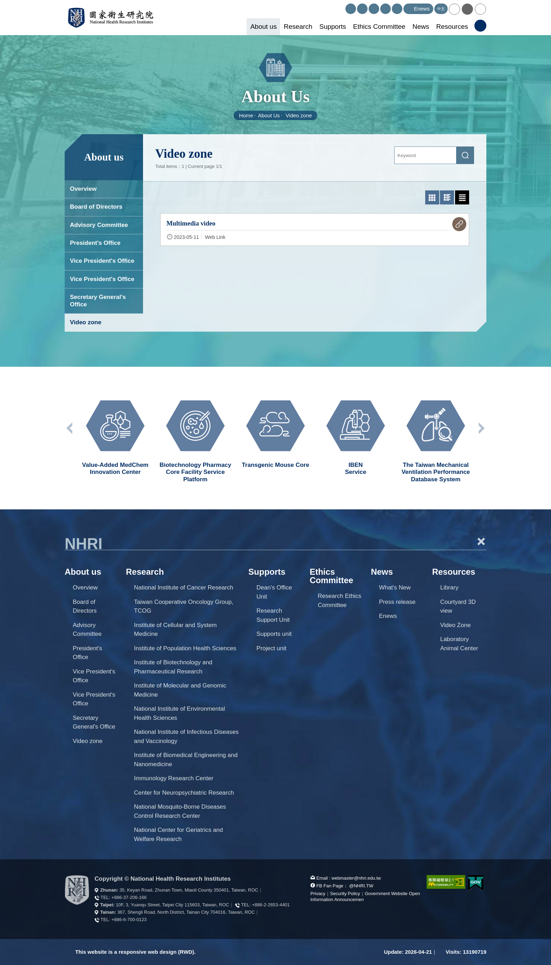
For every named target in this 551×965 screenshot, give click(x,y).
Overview (83, 188)
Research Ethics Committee (339, 600)
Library (449, 587)
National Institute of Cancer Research (183, 587)
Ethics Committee (379, 26)
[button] (454, 9)
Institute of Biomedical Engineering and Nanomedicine (186, 760)
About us (263, 26)
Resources (452, 26)
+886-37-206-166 (129, 897)
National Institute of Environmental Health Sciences (179, 713)
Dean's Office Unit (274, 592)
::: (342, 6)
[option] (115, 434)
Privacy (317, 893)
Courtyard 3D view (458, 606)
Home (246, 115)
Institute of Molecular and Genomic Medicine (180, 690)
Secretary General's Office (98, 300)
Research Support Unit (273, 615)
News (421, 26)
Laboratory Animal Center (459, 644)
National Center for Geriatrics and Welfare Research (178, 834)
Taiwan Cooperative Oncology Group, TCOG (183, 606)
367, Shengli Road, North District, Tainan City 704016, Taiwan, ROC (186, 912)
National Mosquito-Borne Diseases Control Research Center (180, 811)
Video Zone (455, 625)
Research (298, 26)
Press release (397, 602)
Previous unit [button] (70, 428)
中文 (441, 9)
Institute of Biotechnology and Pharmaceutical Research (173, 667)
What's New (394, 587)
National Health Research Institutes (110, 17)
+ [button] (481, 541)
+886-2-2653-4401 (271, 904)
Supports (332, 26)
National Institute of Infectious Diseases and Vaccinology (186, 736)
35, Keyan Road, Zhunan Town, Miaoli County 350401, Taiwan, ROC (188, 890)
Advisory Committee (99, 225)
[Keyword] (425, 155)
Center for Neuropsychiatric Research (184, 792)
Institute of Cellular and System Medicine (175, 630)
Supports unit (274, 634)
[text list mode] (462, 197)
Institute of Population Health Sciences (185, 648)
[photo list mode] (432, 197)
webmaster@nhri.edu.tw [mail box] (356, 878)
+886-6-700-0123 (129, 919)
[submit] (465, 155)
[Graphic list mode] (447, 197)
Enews (388, 616)
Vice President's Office (102, 260)
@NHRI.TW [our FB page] (361, 885)
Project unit (271, 648)
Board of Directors (96, 206)
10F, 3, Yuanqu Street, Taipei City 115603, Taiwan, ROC (172, 904)
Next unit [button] (481, 428)
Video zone (299, 115)
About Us (269, 115)
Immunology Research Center (173, 778)
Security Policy (345, 893)
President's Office (95, 243)
